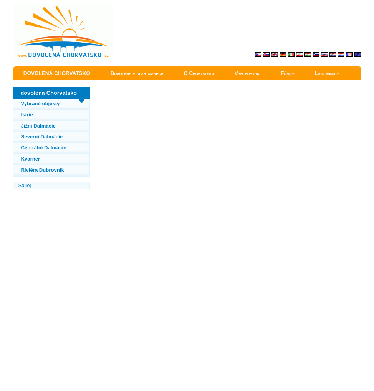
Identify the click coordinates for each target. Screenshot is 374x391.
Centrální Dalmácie (43, 148)
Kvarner (30, 159)
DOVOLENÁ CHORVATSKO (56, 73)
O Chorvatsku (199, 73)
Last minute (327, 73)
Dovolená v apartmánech (137, 73)
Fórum (288, 73)
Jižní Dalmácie (38, 126)
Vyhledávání (248, 73)
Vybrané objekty (40, 103)
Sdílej (24, 185)
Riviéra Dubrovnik (42, 170)
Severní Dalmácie (42, 136)
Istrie (27, 115)
